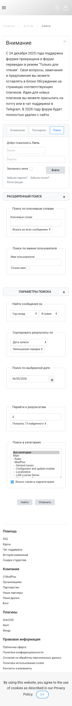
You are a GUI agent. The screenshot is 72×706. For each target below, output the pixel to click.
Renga (6, 630)
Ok (42, 694)
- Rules (36, 459)
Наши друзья (11, 597)
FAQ (5, 538)
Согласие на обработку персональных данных (32, 657)
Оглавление (17, 130)
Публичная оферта (14, 647)
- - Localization (36, 472)
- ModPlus (36, 462)
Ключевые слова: (21, 217)
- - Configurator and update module (36, 468)
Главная (9, 26)
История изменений (15, 554)
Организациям (12, 582)
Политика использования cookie (23, 663)
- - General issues (36, 465)
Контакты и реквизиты (17, 668)
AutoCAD (8, 619)
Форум (28, 26)
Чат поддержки (12, 549)
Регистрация (15, 182)
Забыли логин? (39, 177)
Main (36, 455)
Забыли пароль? (17, 177)
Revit (6, 625)
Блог (6, 603)
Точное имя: (20, 267)
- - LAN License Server (36, 475)
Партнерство (11, 587)
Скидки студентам (14, 560)
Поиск (57, 130)
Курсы (7, 544)
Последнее (39, 130)
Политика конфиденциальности (23, 652)
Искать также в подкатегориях (32, 481)
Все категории (36, 452)
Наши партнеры (13, 592)
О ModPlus (9, 576)
